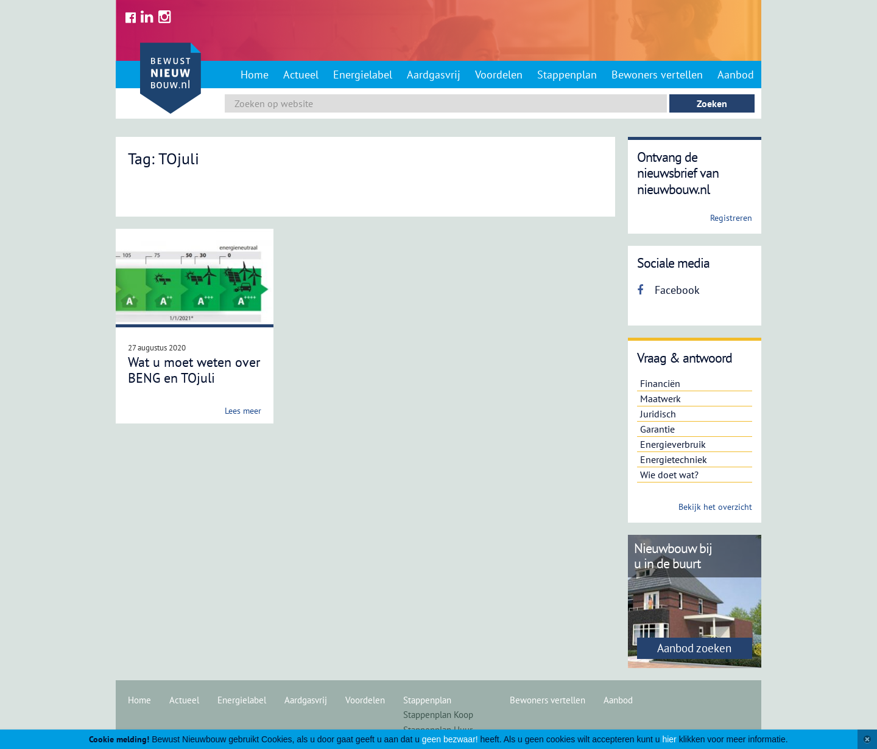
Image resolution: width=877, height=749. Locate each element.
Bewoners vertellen (657, 75)
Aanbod (735, 75)
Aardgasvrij (433, 75)
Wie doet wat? (669, 475)
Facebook (668, 290)
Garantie (657, 429)
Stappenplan (567, 75)
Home (255, 75)
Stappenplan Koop (438, 714)
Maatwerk (660, 398)
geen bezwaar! (450, 739)
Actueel (301, 75)
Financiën (660, 383)
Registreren (731, 217)
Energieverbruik (673, 444)
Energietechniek (673, 459)
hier (669, 739)
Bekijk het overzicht (715, 506)
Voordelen (499, 75)
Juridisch (658, 414)
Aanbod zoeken (694, 648)
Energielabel (362, 75)
